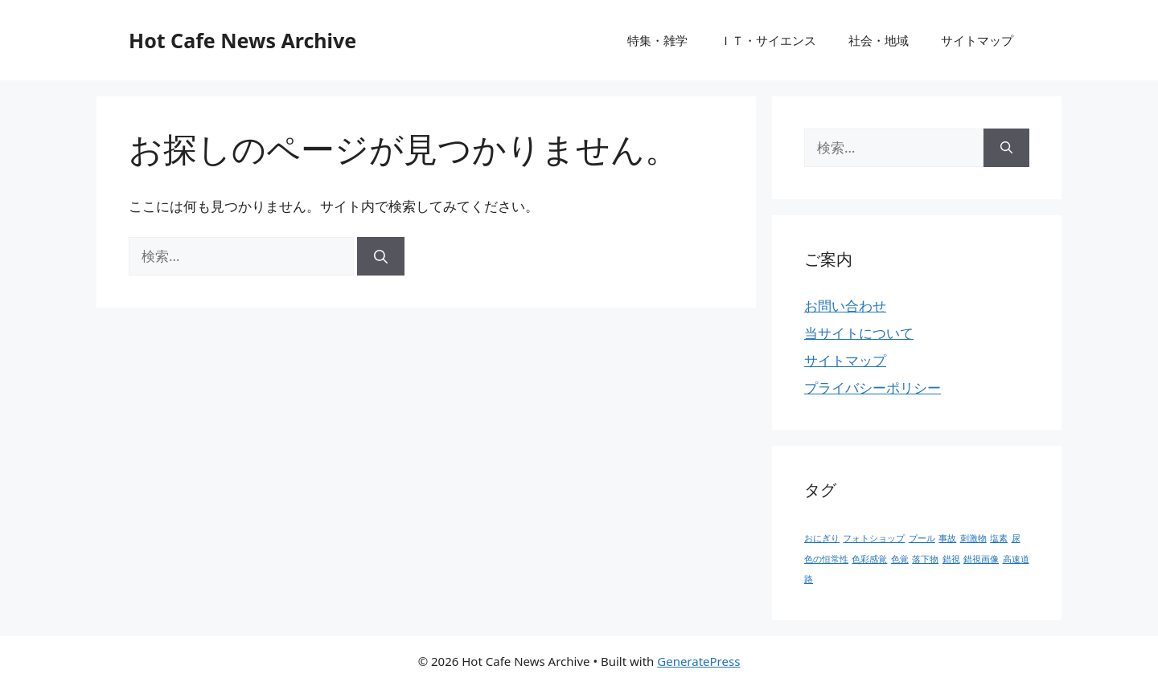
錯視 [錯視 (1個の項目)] (951, 559)
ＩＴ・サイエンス (768, 40)
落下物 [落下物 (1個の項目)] (925, 559)
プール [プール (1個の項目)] (922, 538)
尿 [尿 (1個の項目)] (1016, 538)
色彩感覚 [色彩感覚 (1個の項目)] (869, 559)
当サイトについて (859, 333)
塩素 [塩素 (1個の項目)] (999, 538)
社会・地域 (878, 40)
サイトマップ (977, 40)
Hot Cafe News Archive (242, 40)
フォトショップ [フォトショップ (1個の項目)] (874, 538)
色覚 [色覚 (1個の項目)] (900, 559)
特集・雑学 (657, 40)
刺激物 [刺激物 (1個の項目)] (973, 538)
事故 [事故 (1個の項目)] (947, 538)
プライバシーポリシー (872, 387)
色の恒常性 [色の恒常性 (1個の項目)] (826, 559)
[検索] (380, 256)
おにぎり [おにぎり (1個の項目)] (822, 538)
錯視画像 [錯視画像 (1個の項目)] (981, 559)
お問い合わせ (845, 305)
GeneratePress (698, 661)
